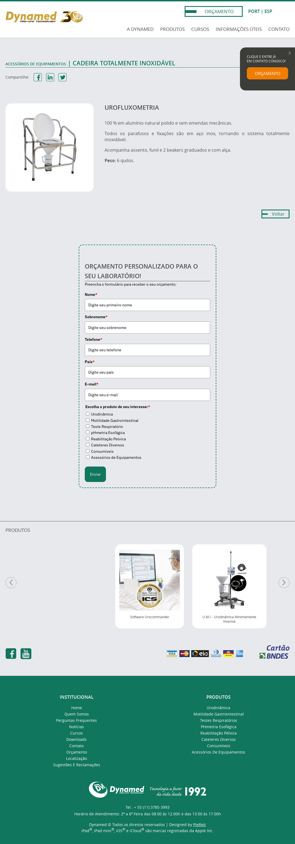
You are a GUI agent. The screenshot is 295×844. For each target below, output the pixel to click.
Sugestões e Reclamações (76, 764)
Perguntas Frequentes (76, 720)
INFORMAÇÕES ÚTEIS (239, 29)
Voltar (278, 214)
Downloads (76, 739)
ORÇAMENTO (219, 11)
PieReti (199, 824)
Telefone (93, 339)
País (90, 361)
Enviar (95, 474)
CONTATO (278, 29)
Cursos (76, 733)
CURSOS (200, 29)
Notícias (76, 726)
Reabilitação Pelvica (108, 438)
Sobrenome (96, 316)
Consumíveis (102, 451)
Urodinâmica (102, 414)
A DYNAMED (140, 29)
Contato (76, 745)
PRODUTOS (172, 29)
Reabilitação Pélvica (218, 733)
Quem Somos (76, 714)
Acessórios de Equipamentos (116, 457)
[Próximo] (283, 582)
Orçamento (76, 752)
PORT (254, 11)
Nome (91, 294)
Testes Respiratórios (218, 720)
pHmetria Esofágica (108, 432)
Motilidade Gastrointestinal (114, 420)
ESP (268, 11)
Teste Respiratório (107, 426)
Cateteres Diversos (107, 445)
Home (76, 707)
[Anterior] (11, 582)
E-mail (92, 384)
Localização (76, 758)
